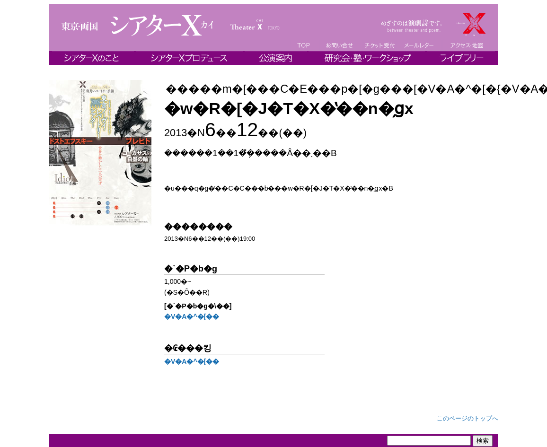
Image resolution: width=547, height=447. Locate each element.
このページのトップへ (467, 418)
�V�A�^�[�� (191, 316)
